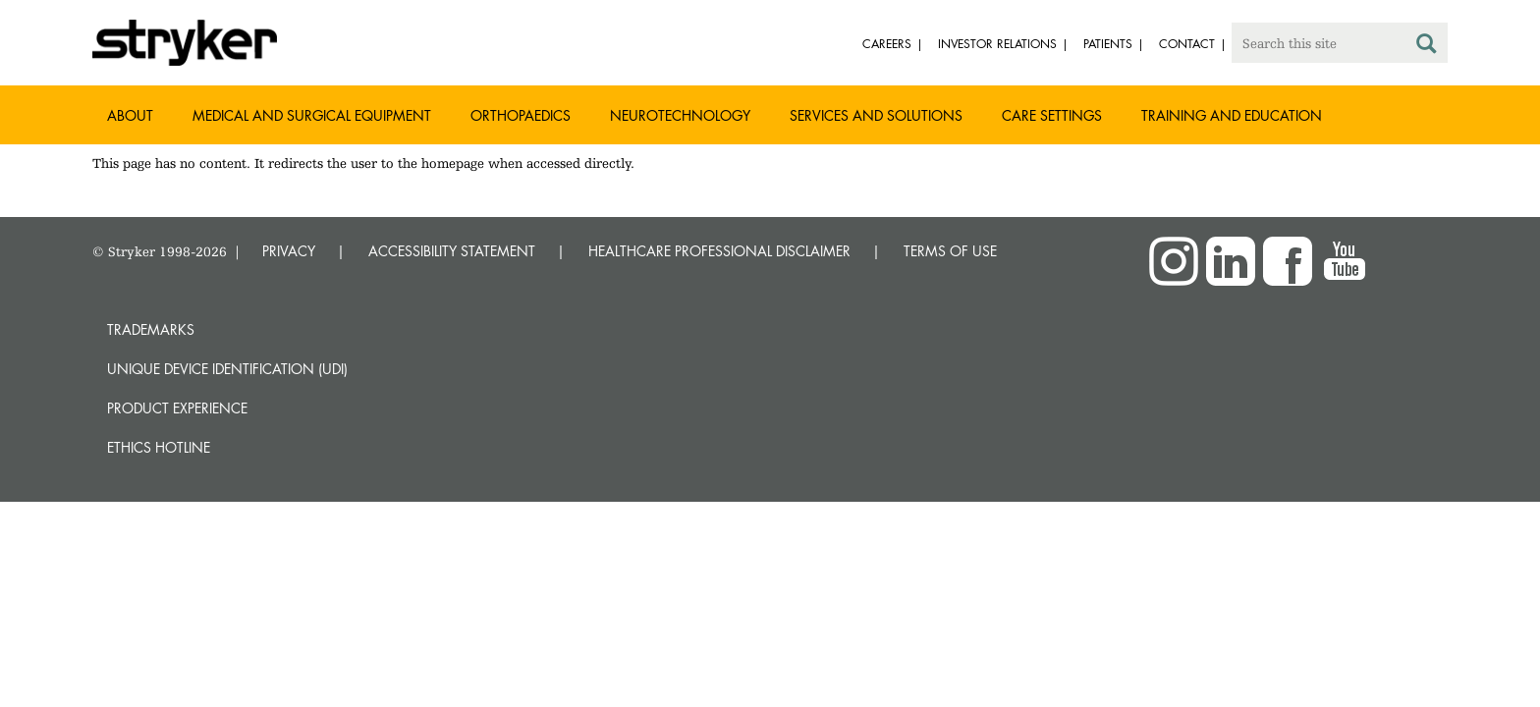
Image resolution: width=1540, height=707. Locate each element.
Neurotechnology (680, 115)
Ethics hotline (158, 447)
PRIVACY (288, 251)
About (130, 115)
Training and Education (1231, 115)
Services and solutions (876, 115)
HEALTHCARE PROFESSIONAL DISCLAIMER (719, 251)
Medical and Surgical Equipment (311, 115)
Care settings (1052, 115)
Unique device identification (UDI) (227, 368)
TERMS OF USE (950, 251)
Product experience (177, 408)
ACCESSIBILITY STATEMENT (451, 251)
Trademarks (150, 329)
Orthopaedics (520, 115)
